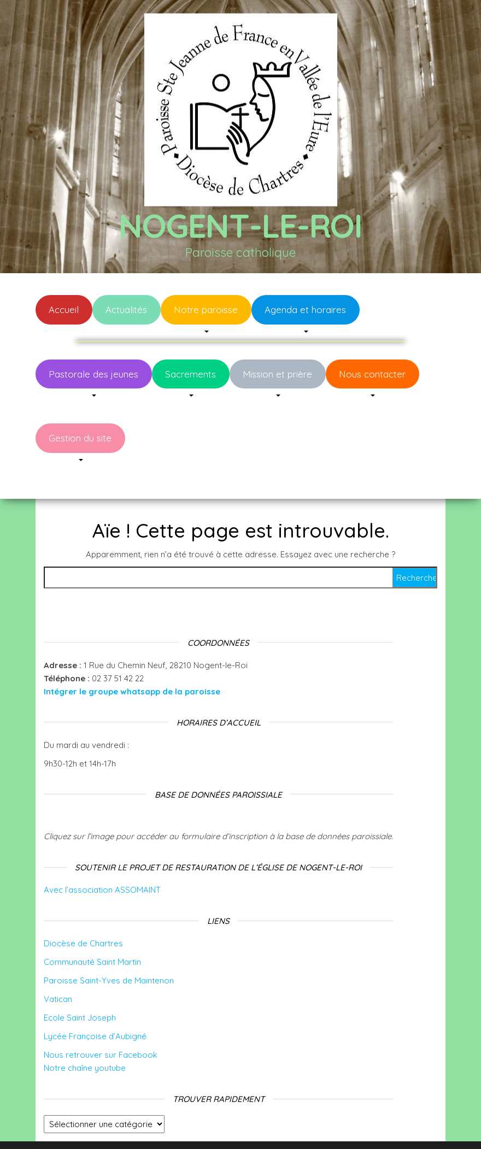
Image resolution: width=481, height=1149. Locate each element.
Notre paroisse (206, 309)
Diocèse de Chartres (83, 910)
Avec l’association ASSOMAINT (102, 857)
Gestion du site (80, 438)
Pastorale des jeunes (93, 374)
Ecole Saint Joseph (80, 985)
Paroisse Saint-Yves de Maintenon (109, 947)
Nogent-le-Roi (240, 225)
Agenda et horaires (305, 309)
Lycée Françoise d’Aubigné (95, 1003)
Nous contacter (372, 374)
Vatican (58, 966)
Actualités (126, 309)
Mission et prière (277, 374)
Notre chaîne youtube (85, 1035)
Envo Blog (327, 1126)
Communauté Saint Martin (92, 929)
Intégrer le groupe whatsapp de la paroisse (132, 658)
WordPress (247, 1126)
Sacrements (190, 374)
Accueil (64, 309)
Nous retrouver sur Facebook (100, 1022)
